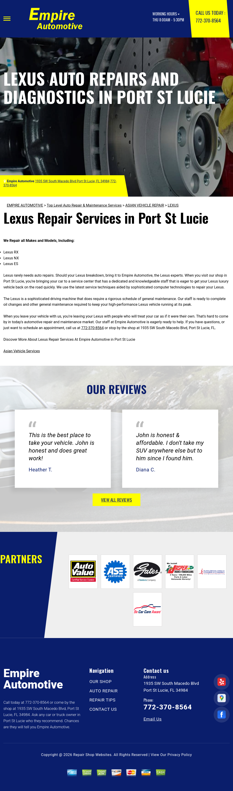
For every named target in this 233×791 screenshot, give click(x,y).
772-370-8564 (208, 20)
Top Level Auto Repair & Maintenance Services (84, 205)
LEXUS (173, 205)
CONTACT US (103, 709)
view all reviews (116, 499)
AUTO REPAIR (103, 690)
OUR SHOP (100, 681)
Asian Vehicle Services (21, 351)
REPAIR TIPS (102, 700)
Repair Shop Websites (92, 755)
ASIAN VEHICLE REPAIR (144, 205)
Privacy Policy (179, 755)
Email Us (153, 719)
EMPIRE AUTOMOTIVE (25, 205)
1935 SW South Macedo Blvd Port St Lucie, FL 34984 (72, 181)
